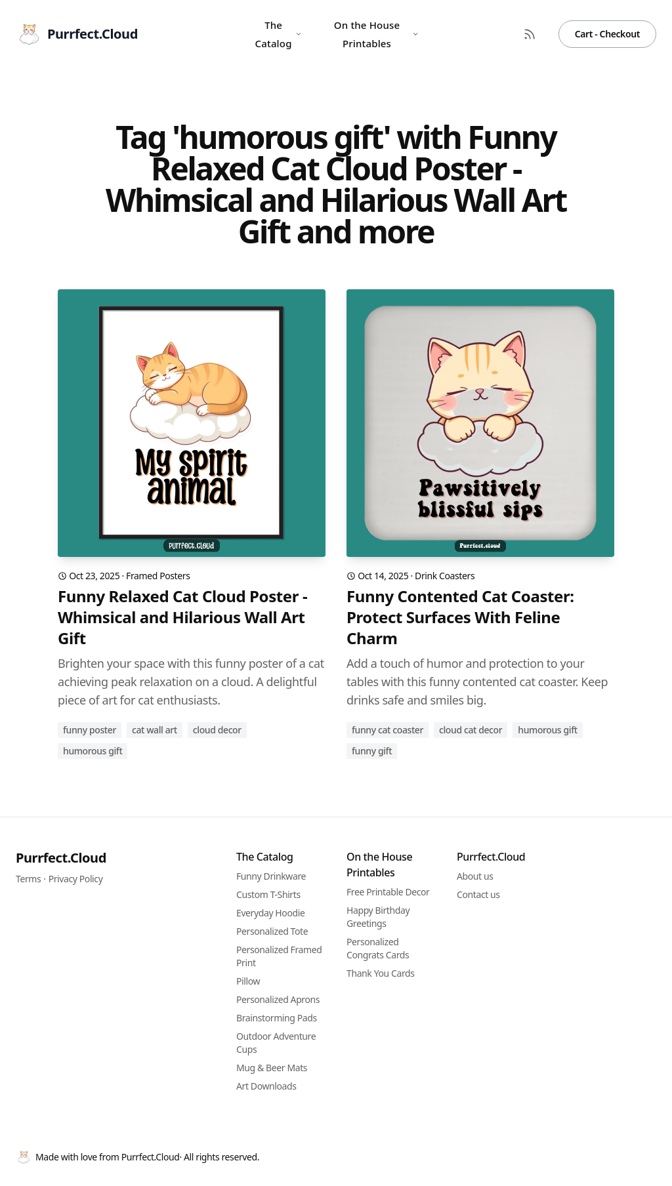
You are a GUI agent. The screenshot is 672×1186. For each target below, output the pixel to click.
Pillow (248, 981)
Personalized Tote (272, 931)
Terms (28, 878)
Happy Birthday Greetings (378, 917)
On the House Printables (376, 34)
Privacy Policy (76, 878)
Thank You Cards (380, 973)
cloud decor (217, 730)
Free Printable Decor (387, 892)
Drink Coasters (444, 575)
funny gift (372, 751)
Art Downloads (266, 1086)
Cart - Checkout (607, 34)
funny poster (89, 730)
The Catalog (278, 34)
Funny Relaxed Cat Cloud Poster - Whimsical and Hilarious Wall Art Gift (182, 617)
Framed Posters (158, 575)
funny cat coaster (387, 730)
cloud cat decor (470, 730)
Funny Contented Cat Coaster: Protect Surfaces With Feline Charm (460, 617)
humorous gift (92, 751)
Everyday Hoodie (270, 913)
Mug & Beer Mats (271, 1067)
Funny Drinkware (271, 876)
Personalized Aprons (278, 999)
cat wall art (154, 730)
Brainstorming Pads (276, 1018)
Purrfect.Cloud (61, 858)
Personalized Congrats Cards (377, 948)
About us (475, 876)
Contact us (478, 894)
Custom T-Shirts (268, 894)
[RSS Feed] (529, 34)
